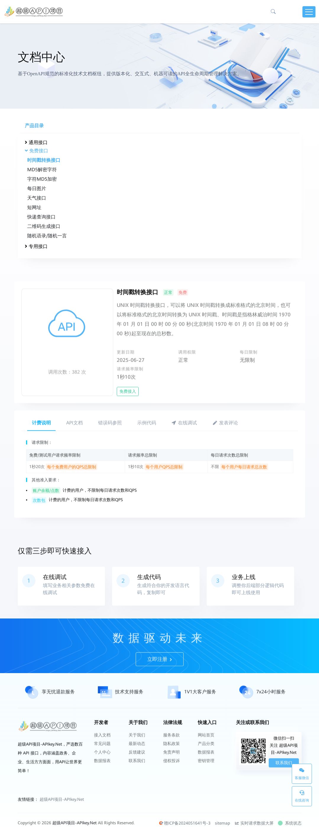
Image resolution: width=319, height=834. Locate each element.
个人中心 (102, 772)
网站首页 (206, 756)
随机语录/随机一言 (47, 236)
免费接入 (127, 412)
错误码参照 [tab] (110, 444)
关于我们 (137, 756)
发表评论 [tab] (225, 444)
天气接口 (36, 198)
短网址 (34, 207)
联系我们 (137, 779)
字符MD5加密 (41, 179)
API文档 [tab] (74, 444)
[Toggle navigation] (308, 11)
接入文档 (102, 756)
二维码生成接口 (43, 226)
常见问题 (102, 764)
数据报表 (102, 779)
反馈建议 (137, 772)
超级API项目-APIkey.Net (62, 821)
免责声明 (171, 772)
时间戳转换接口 (43, 160)
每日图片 (36, 188)
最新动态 (137, 764)
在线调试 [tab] (184, 444)
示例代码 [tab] (146, 444)
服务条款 (171, 756)
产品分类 (206, 764)
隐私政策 (171, 764)
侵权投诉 (171, 779)
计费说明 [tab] (41, 444)
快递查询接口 (41, 217)
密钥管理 (206, 779)
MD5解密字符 (41, 169)
